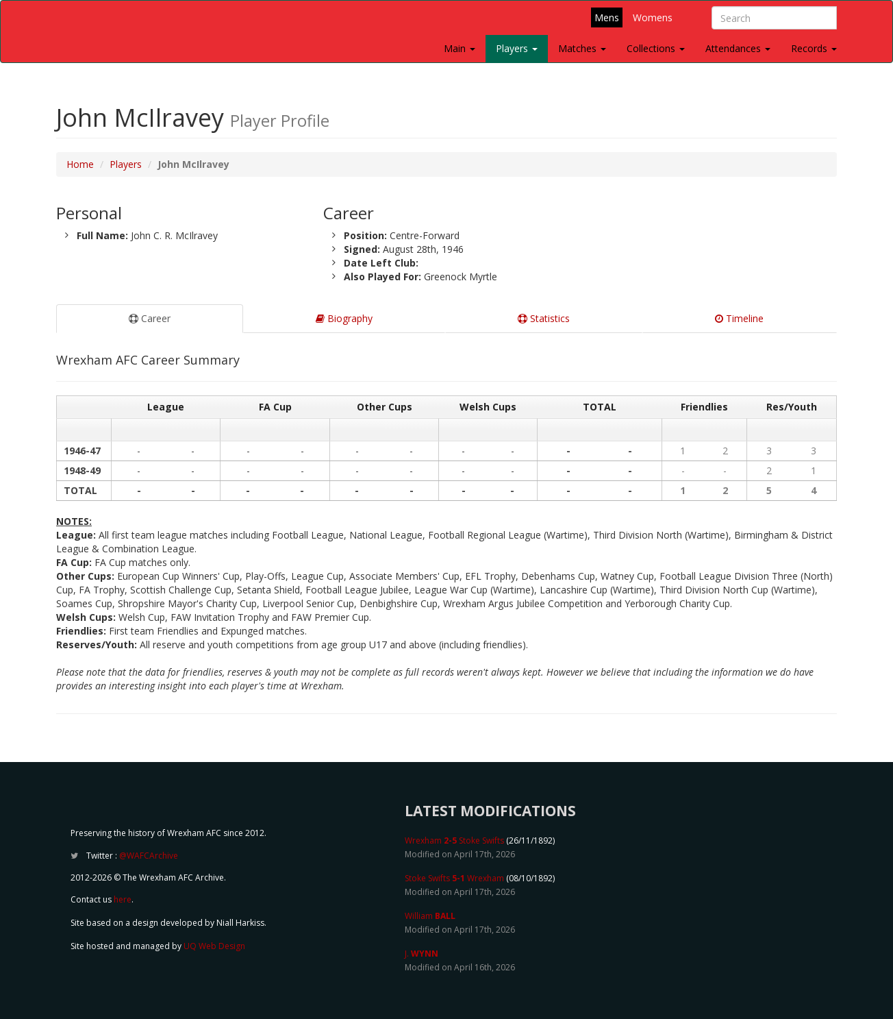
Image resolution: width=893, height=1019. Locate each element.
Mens (606, 17)
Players (517, 48)
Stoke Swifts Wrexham (454, 878)
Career (150, 318)
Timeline (739, 318)
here (122, 899)
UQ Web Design (214, 946)
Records (814, 48)
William (430, 916)
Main (459, 48)
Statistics (544, 318)
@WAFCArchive (148, 855)
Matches (582, 48)
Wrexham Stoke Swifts (454, 840)
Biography (344, 318)
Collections (656, 48)
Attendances (737, 48)
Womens (652, 17)
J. (421, 953)
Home (80, 164)
